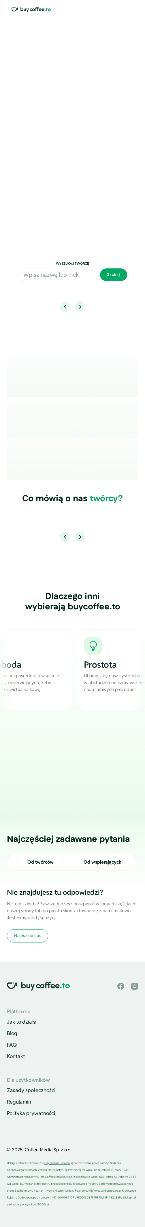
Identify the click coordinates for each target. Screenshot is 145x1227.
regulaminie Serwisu (57, 1163)
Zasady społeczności (31, 1090)
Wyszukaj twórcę (72, 263)
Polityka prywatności (31, 1113)
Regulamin (19, 1101)
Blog (12, 1033)
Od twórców (40, 862)
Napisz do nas (27, 935)
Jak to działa (22, 1021)
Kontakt (16, 1056)
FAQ (12, 1044)
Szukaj (113, 274)
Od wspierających (102, 862)
